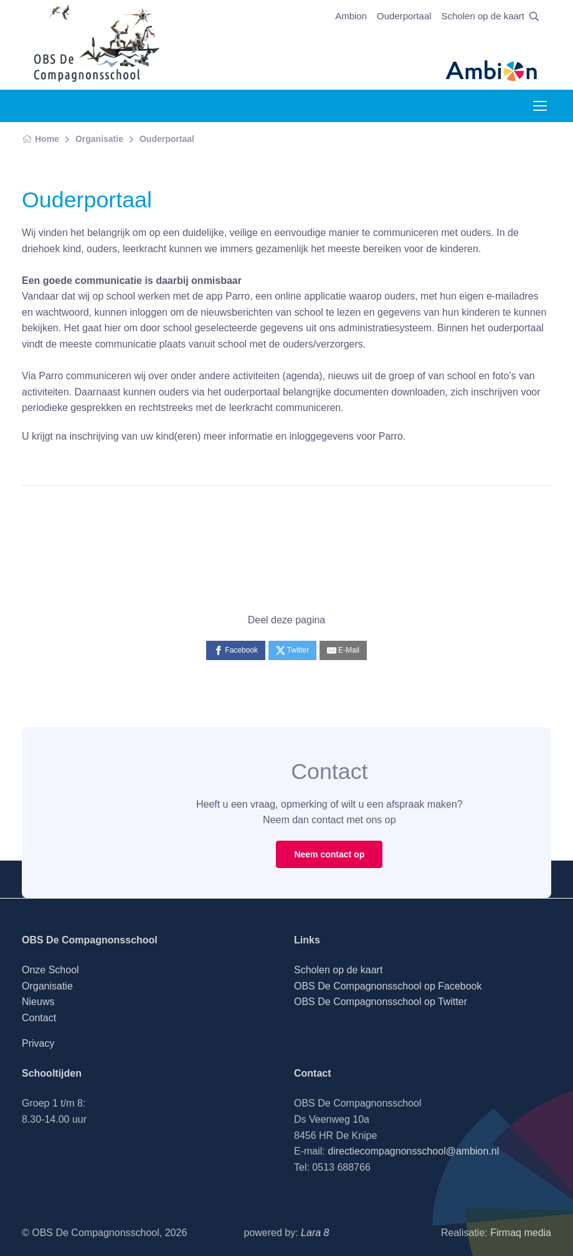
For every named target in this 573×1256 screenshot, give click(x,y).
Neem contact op (329, 854)
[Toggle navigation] (539, 106)
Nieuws (38, 1001)
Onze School (50, 970)
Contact (39, 1018)
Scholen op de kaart (483, 16)
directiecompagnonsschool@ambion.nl (413, 1151)
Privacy (38, 1043)
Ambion (351, 16)
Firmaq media (520, 1232)
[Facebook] (235, 650)
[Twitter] (292, 650)
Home (40, 139)
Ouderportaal (404, 16)
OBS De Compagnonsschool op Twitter (380, 1001)
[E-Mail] (343, 650)
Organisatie (99, 139)
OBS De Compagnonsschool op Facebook (388, 986)
